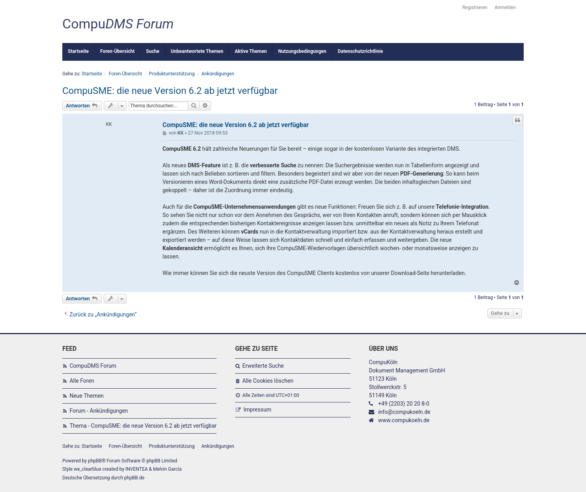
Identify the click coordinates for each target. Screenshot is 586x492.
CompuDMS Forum (92, 366)
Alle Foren (81, 381)
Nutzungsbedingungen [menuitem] (302, 51)
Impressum (257, 409)
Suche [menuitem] (152, 51)
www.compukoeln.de (403, 420)
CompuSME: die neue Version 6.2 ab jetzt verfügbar (170, 90)
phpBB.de (134, 478)
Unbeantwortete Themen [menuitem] (197, 51)
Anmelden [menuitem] (505, 7)
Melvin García (167, 469)
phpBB (95, 461)
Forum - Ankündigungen (98, 411)
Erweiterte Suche (263, 366)
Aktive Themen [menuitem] (251, 51)
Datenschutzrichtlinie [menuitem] (360, 51)
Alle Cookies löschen (268, 381)
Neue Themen (86, 396)
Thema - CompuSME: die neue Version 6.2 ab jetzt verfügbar (142, 426)
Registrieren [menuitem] (474, 7)
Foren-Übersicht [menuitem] (117, 51)
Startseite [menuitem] (78, 51)
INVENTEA (136, 469)
